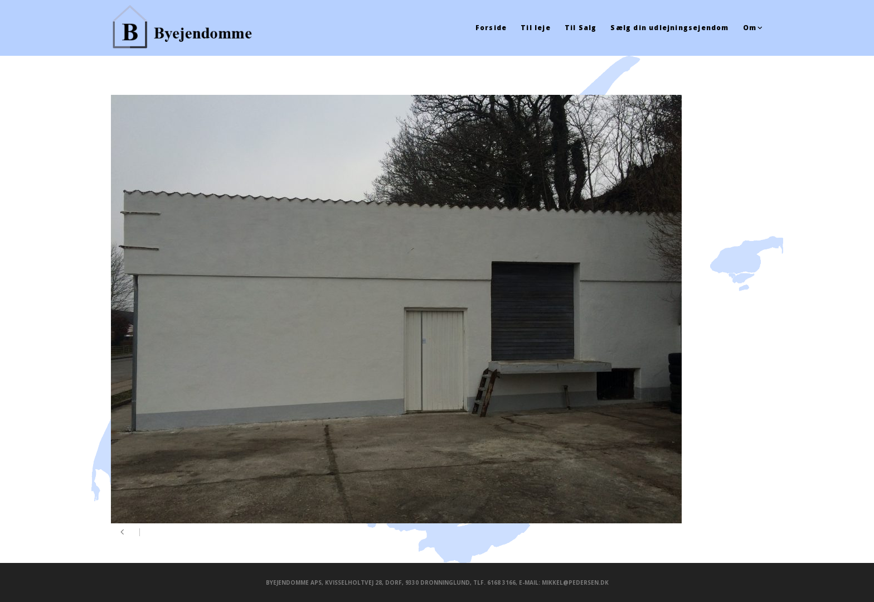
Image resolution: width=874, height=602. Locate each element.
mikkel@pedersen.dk (575, 582)
